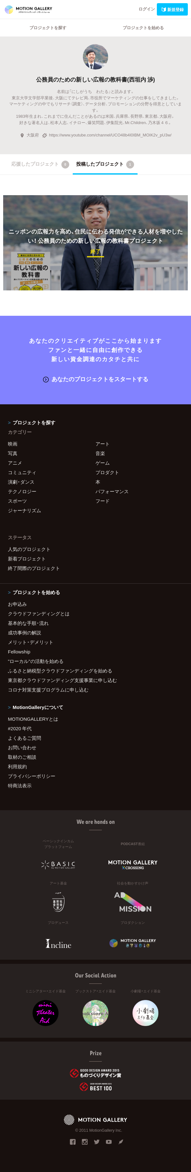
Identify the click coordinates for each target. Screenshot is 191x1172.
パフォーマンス (112, 491)
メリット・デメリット (30, 642)
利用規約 (17, 766)
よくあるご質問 (24, 737)
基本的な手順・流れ (28, 622)
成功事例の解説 (24, 632)
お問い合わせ (22, 747)
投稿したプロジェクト (105, 164)
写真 (12, 453)
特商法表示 (20, 785)
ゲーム (103, 462)
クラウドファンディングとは (39, 613)
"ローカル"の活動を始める (36, 661)
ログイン (147, 9)
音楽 (100, 453)
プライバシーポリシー (31, 775)
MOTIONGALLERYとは (33, 718)
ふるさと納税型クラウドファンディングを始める (60, 670)
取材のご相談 (22, 756)
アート (103, 443)
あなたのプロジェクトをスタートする (95, 378)
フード (103, 500)
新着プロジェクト (27, 558)
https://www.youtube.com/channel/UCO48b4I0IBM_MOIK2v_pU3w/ (106, 135)
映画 (12, 443)
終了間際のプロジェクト (34, 568)
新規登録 (172, 9)
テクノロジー (22, 491)
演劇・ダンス (21, 481)
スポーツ (17, 500)
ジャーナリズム (24, 510)
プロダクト (107, 472)
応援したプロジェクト (40, 164)
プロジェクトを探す (47, 27)
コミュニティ (22, 472)
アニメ (15, 462)
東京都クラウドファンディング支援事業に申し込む (62, 680)
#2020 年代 (20, 728)
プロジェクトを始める (143, 27)
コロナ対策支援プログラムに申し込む (48, 689)
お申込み (17, 603)
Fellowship (19, 651)
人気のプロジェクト (29, 549)
